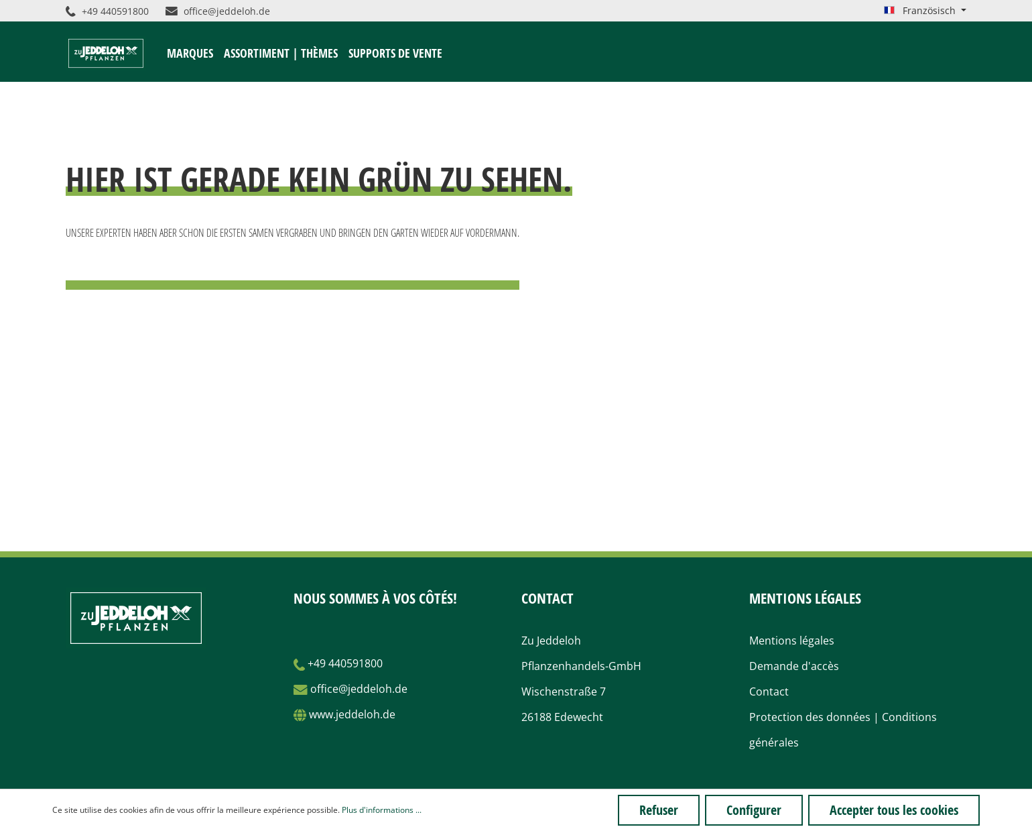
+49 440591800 (107, 11)
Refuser (658, 810)
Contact (769, 691)
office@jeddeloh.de (218, 11)
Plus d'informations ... (382, 810)
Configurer (753, 810)
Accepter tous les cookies (894, 810)
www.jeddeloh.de (352, 714)
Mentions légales (791, 640)
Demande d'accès (794, 666)
